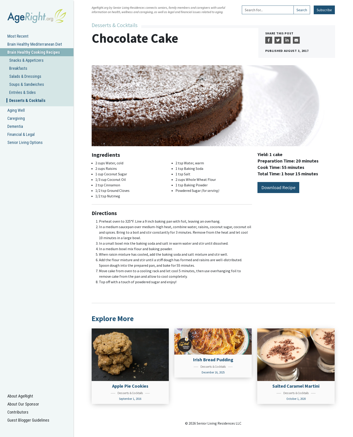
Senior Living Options (25, 142)
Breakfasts (18, 68)
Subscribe (324, 10)
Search (302, 10)
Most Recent (17, 36)
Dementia (15, 126)
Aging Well (16, 110)
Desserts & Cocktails (27, 100)
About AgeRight (20, 396)
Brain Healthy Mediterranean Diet (34, 44)
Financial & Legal (21, 134)
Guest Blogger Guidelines (28, 420)
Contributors (17, 412)
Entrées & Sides (22, 92)
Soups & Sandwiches (26, 84)
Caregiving (16, 118)
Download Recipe (278, 187)
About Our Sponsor (23, 404)
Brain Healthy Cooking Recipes (33, 52)
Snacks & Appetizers (26, 60)
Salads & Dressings (25, 76)
